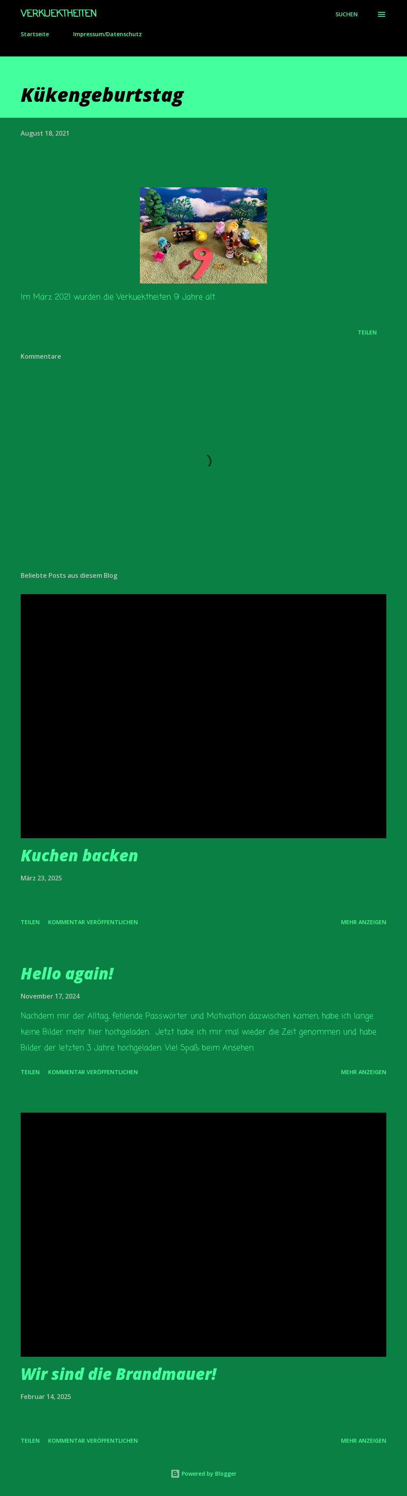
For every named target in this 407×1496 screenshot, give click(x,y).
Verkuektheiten (59, 14)
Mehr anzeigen (363, 922)
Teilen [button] (367, 332)
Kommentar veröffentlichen (93, 922)
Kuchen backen (79, 855)
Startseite (35, 34)
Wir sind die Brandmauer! (118, 1374)
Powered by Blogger (203, 1473)
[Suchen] (346, 14)
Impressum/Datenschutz (107, 34)
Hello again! (67, 973)
